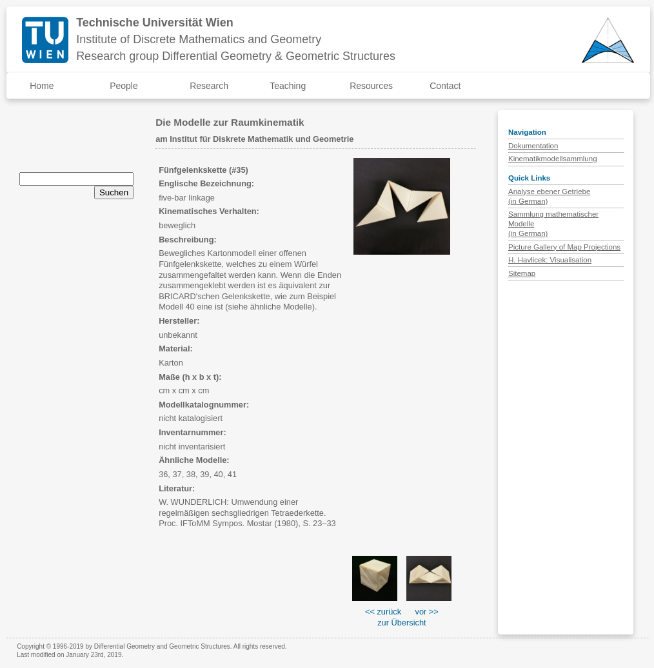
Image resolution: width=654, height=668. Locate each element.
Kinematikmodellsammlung (552, 158)
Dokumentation (533, 146)
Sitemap (521, 273)
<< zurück (383, 611)
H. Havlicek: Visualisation (549, 260)
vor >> (427, 611)
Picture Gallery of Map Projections (564, 247)
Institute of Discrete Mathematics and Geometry (198, 39)
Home (42, 86)
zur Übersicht (401, 622)
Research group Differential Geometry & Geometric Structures (235, 56)
